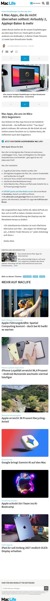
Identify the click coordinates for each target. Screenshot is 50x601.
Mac (36, 276)
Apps (43, 276)
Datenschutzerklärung (35, 594)
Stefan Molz (14, 46)
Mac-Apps (28, 276)
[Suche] (43, 3)
